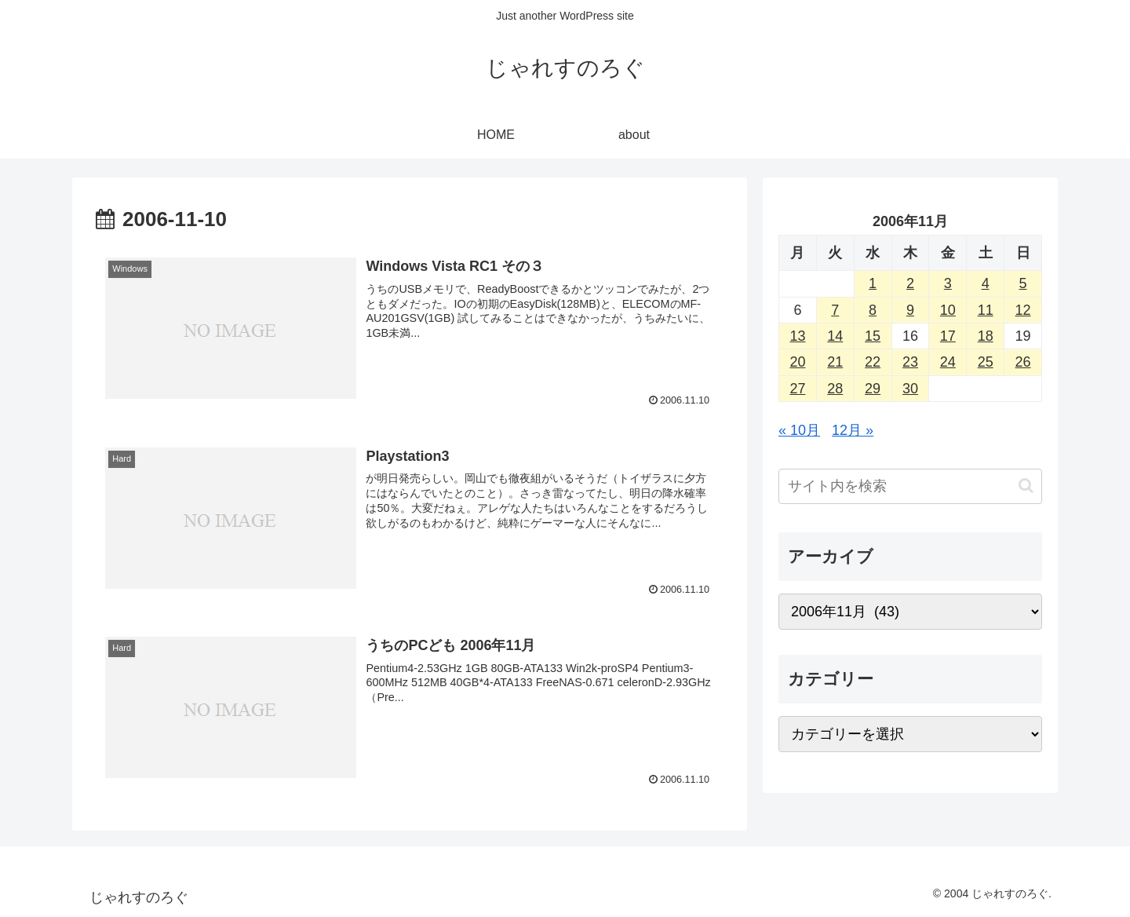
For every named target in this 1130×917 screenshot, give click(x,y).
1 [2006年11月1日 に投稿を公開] (873, 283)
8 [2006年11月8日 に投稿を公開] (873, 310)
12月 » (852, 430)
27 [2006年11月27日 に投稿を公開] (797, 388)
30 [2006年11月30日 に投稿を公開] (910, 388)
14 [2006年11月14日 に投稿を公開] (835, 336)
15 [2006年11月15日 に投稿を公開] (872, 336)
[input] (910, 486)
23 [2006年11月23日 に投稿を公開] (910, 362)
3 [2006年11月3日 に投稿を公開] (948, 283)
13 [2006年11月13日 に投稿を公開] (797, 336)
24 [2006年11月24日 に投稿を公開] (948, 362)
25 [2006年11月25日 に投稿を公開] (985, 362)
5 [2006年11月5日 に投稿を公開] (1023, 283)
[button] (1026, 486)
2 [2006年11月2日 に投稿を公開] (910, 283)
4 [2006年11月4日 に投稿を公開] (986, 283)
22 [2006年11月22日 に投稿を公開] (872, 362)
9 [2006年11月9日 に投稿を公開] (910, 310)
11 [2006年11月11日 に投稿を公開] (985, 310)
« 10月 (799, 430)
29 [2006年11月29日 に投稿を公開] (872, 388)
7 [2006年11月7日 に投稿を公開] (835, 310)
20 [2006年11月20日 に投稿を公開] (797, 362)
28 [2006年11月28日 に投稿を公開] (835, 388)
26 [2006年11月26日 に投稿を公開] (1023, 362)
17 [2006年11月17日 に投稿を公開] (948, 336)
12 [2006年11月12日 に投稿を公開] (1023, 310)
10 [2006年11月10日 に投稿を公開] (948, 310)
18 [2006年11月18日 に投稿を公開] (985, 336)
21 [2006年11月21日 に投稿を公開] (835, 362)
